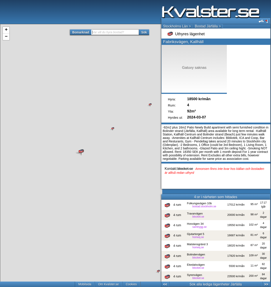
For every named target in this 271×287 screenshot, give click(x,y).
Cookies (131, 284)
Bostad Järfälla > (208, 26)
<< (165, 284)
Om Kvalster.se (108, 284)
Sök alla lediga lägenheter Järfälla (216, 284)
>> (266, 284)
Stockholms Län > (177, 26)
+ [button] (6, 30)
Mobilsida (84, 284)
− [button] (6, 37)
